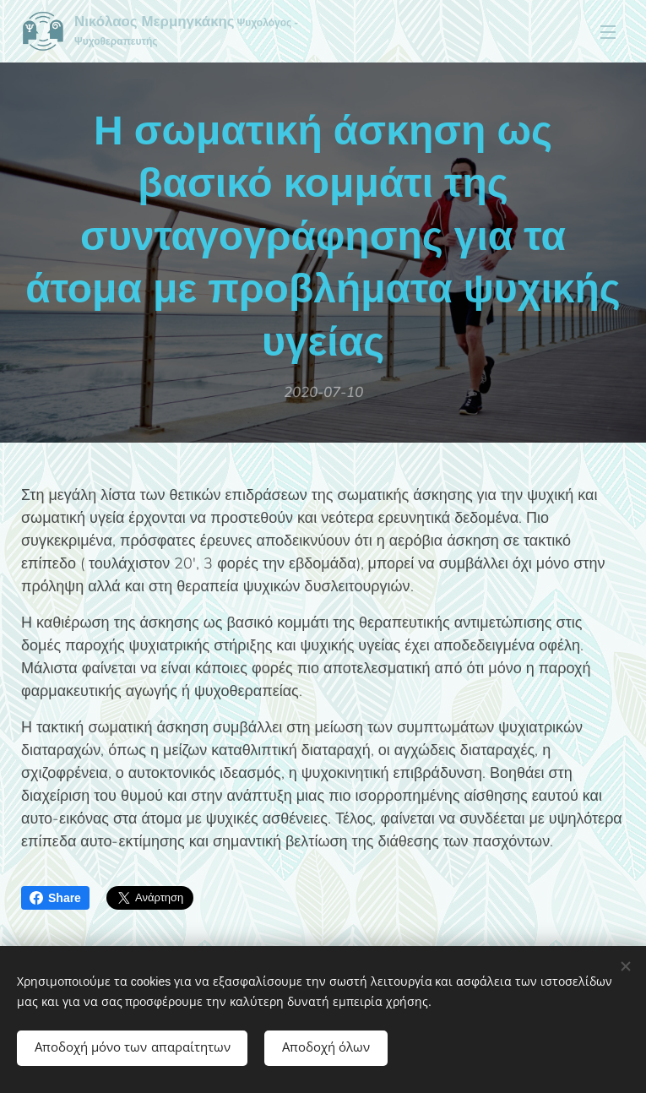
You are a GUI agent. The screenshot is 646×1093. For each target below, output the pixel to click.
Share (55, 898)
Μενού (608, 32)
